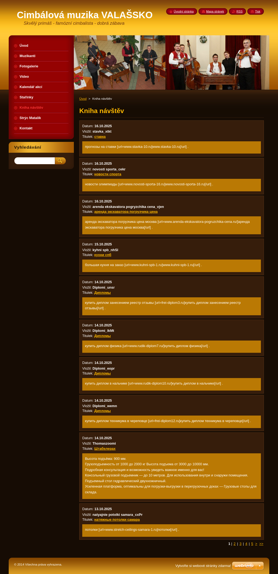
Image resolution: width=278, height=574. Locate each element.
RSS (239, 11)
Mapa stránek (215, 11)
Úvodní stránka (184, 11)
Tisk (257, 11)
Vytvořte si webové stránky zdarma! (203, 566)
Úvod (83, 98)
